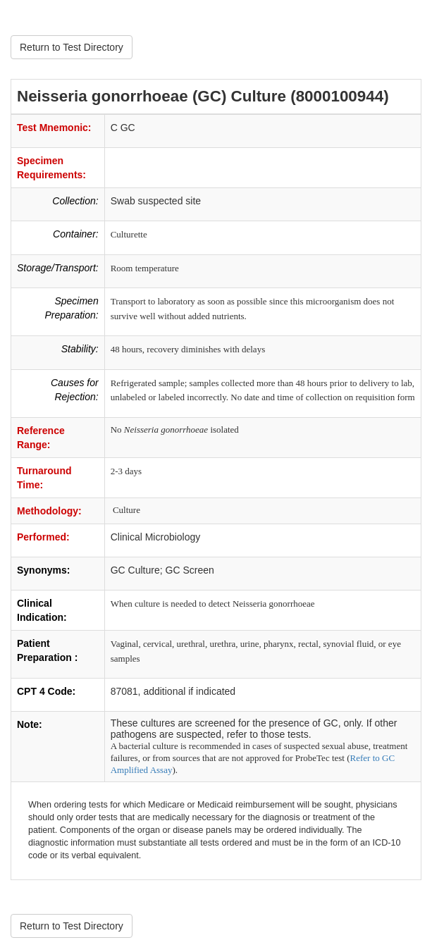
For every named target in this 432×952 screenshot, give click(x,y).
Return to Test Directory (71, 47)
